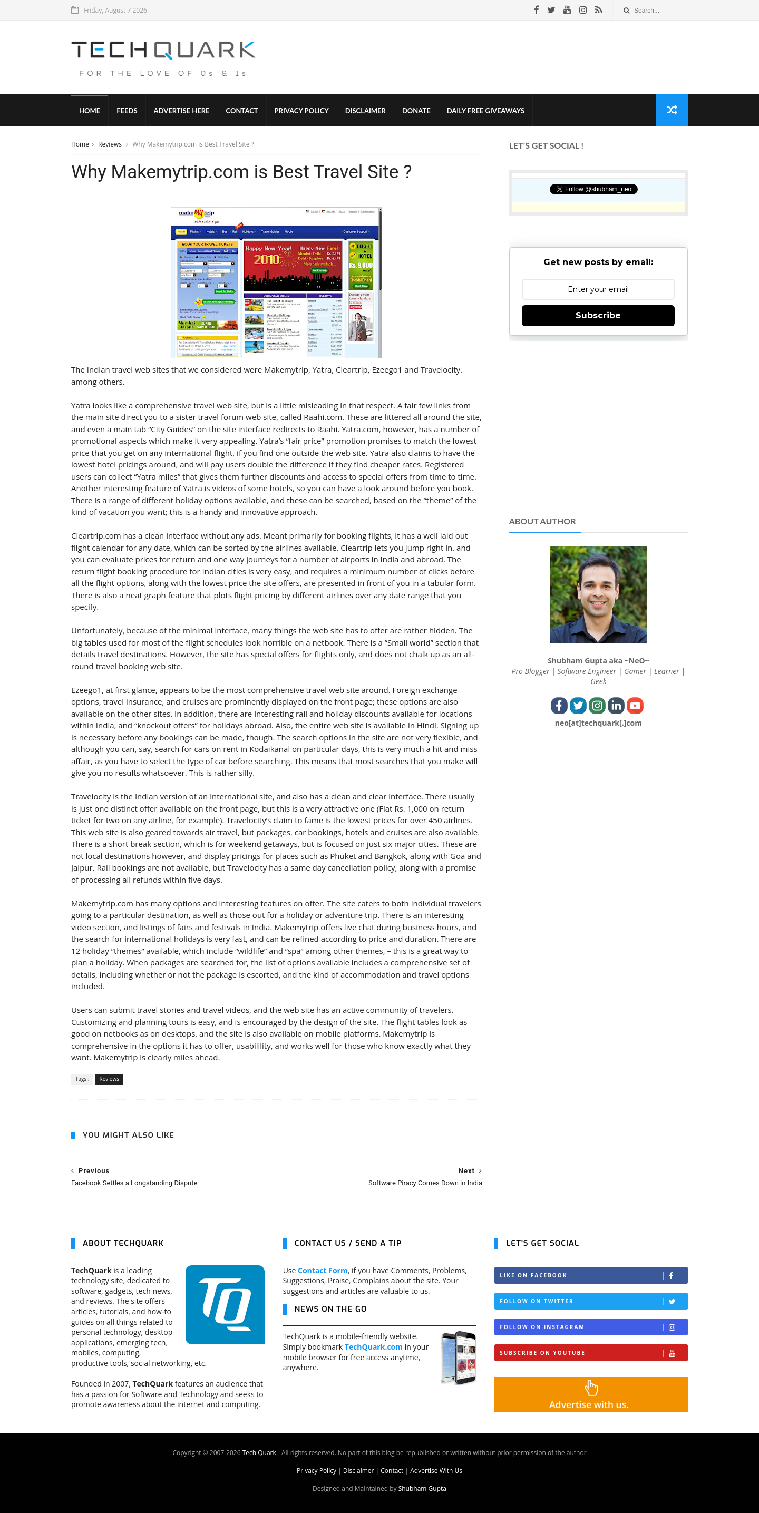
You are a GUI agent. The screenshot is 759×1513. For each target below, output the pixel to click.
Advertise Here (182, 110)
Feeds (126, 110)
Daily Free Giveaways (485, 110)
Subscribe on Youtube (593, 1353)
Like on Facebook (593, 1276)
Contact (242, 110)
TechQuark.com (374, 1347)
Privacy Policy (302, 110)
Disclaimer (365, 110)
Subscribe (598, 315)
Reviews (110, 144)
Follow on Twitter (593, 1301)
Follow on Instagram (593, 1327)
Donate (416, 110)
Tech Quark (259, 1452)
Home (89, 110)
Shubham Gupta (422, 1488)
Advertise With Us (436, 1470)
